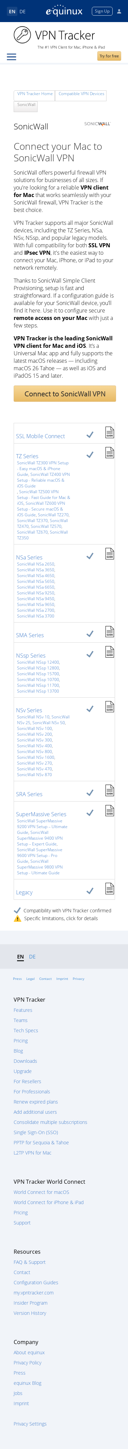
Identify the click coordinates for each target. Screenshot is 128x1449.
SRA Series (29, 794)
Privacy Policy (27, 1362)
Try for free (109, 55)
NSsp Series (30, 655)
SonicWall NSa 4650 (35, 575)
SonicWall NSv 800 (34, 751)
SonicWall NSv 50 (48, 723)
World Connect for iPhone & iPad (49, 1202)
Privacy (78, 978)
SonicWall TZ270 (53, 515)
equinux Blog (27, 1383)
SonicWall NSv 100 (34, 728)
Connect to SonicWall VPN (65, 393)
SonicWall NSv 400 (34, 746)
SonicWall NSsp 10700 (38, 679)
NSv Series (29, 710)
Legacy (24, 892)
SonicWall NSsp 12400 (38, 662)
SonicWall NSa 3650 (35, 570)
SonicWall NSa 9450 (35, 599)
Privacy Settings (30, 1423)
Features (23, 1010)
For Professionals (32, 1091)
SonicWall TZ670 (32, 532)
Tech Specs (26, 1030)
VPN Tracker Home (35, 93)
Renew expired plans (36, 1101)
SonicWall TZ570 (46, 526)
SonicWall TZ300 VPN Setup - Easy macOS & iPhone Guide (43, 468)
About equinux (29, 1352)
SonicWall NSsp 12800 (38, 668)
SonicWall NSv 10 (33, 717)
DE (22, 11)
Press (17, 978)
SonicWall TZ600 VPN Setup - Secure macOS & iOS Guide (41, 509)
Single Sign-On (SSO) (36, 1132)
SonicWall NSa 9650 (35, 604)
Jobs (18, 1393)
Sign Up (102, 11)
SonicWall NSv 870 (34, 774)
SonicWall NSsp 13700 (38, 691)
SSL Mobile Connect (40, 436)
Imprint (62, 978)
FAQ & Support (30, 1262)
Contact (45, 978)
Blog (18, 1051)
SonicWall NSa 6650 (35, 587)
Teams (21, 1020)
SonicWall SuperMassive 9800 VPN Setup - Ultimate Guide (40, 867)
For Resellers (27, 1081)
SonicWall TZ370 (32, 520)
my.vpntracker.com (34, 1292)
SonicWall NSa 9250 (35, 593)
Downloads (25, 1061)
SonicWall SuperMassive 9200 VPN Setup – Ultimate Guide (42, 826)
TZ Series (27, 456)
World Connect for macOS (41, 1192)
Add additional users (35, 1112)
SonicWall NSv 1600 (35, 757)
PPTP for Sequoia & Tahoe (41, 1142)
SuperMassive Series (41, 814)
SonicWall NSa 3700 (35, 616)
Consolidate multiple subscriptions (50, 1122)
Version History (30, 1313)
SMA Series (30, 635)
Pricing (21, 1040)
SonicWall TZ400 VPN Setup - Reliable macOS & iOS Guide (43, 480)
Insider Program (30, 1303)
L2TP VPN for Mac (33, 1152)
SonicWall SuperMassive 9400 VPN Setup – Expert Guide (40, 838)
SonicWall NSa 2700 (35, 610)
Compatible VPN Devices (81, 93)
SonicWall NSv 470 (34, 769)
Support (22, 1222)
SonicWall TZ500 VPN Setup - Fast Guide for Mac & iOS (43, 497)
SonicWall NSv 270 (34, 763)
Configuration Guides (36, 1282)
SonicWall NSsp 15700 (38, 674)
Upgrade (23, 1071)
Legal (30, 978)
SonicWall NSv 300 (34, 740)
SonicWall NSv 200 (34, 734)
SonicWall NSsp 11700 (38, 685)
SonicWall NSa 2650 (35, 564)
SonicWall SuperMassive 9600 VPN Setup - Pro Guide (39, 855)
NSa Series (29, 557)
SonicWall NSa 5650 (35, 581)
